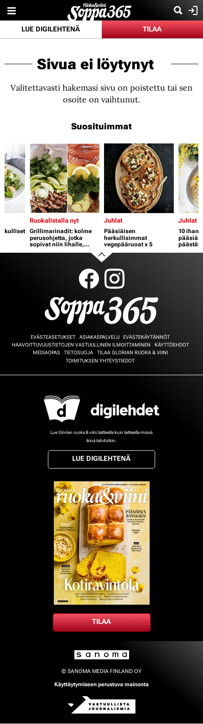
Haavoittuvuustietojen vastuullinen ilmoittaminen (81, 345)
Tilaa (152, 29)
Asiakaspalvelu (99, 337)
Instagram (114, 279)
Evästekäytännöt (146, 337)
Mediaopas (46, 353)
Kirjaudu (192, 10)
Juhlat (113, 220)
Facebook (89, 279)
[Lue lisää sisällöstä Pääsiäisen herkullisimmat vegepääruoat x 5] (139, 178)
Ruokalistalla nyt (54, 220)
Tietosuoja (78, 353)
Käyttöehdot (172, 345)
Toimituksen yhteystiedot (100, 361)
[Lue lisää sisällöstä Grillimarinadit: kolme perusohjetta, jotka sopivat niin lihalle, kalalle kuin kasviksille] (64, 178)
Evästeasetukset (53, 337)
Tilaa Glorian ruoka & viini (132, 353)
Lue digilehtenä (50, 29)
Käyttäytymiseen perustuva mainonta (101, 684)
